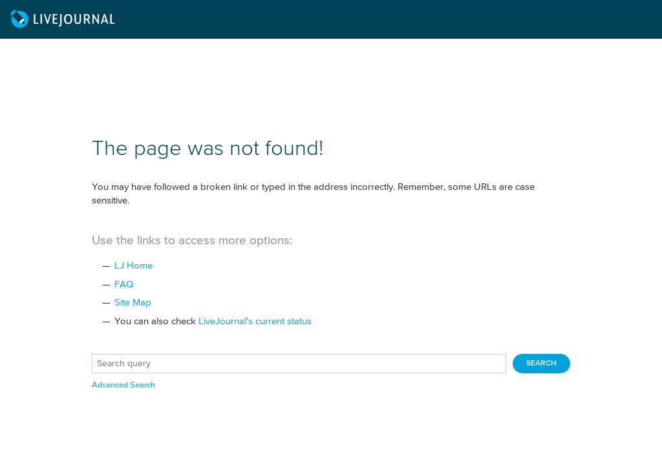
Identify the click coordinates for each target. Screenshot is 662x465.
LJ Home (133, 266)
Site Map (132, 302)
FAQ (123, 284)
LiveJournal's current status (255, 321)
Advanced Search (123, 385)
